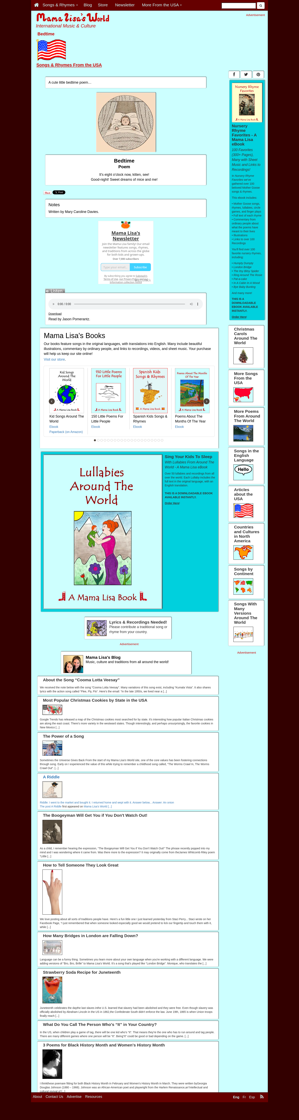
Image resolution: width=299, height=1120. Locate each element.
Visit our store (54, 359)
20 (159, 440)
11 (129, 440)
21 (162, 440)
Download (54, 313)
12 (132, 440)
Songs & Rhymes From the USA (69, 64)
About (37, 1097)
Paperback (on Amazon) (66, 432)
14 (139, 440)
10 (125, 440)
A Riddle (56, 806)
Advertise (74, 1097)
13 (135, 440)
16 (145, 440)
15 (142, 440)
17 (149, 440)
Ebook (53, 426)
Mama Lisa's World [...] (98, 806)
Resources (93, 1097)
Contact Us (54, 1097)
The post (45, 806)
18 (152, 440)
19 (155, 440)
